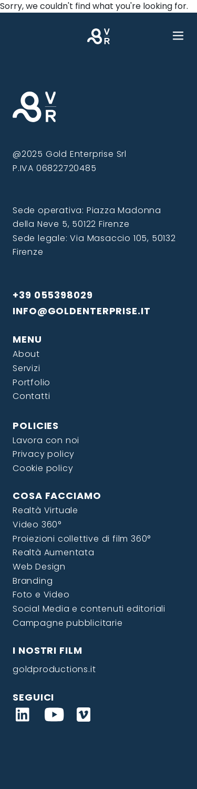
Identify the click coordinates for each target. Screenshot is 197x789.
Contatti (31, 396)
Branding (33, 581)
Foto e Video (41, 594)
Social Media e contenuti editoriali (89, 609)
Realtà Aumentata (54, 552)
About (26, 354)
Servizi (26, 368)
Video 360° (37, 524)
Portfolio (31, 382)
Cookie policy (43, 468)
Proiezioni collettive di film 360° (82, 539)
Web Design (39, 567)
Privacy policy (44, 454)
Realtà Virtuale (45, 510)
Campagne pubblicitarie (68, 623)
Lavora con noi (46, 440)
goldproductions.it (54, 669)
